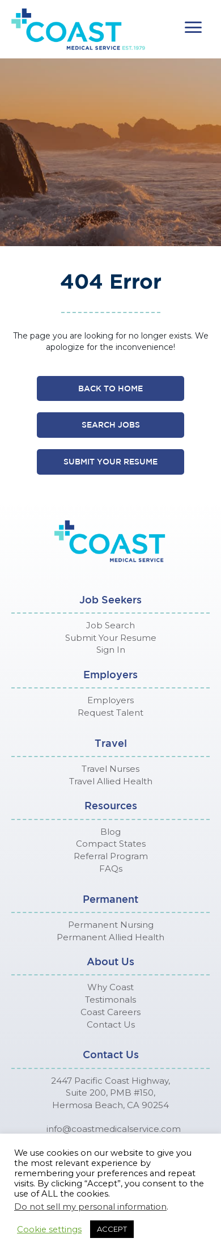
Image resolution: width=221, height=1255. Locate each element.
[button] (193, 27)
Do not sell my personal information (90, 1207)
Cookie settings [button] (49, 1229)
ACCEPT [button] (112, 1228)
